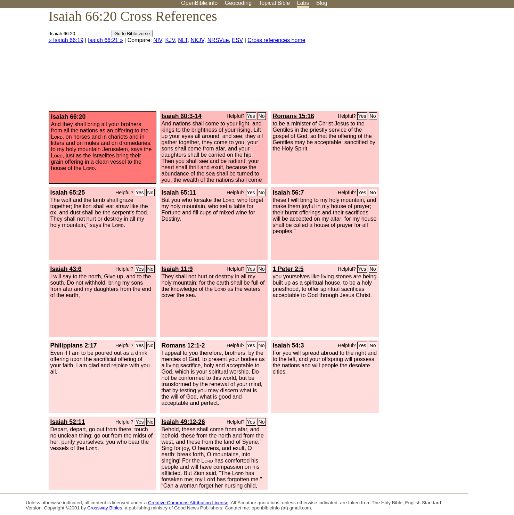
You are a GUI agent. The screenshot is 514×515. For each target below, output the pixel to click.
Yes (251, 116)
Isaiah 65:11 (179, 192)
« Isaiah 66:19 (66, 40)
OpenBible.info (199, 3)
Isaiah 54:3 (288, 345)
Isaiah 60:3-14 (182, 116)
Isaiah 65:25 (67, 192)
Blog (321, 3)
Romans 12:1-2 (183, 345)
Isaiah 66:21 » (105, 40)
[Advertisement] (444, 62)
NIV (157, 40)
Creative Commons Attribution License (188, 502)
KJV (170, 40)
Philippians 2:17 (73, 345)
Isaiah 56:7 (288, 192)
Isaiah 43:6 (66, 268)
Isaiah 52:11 (67, 421)
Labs (303, 3)
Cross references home (276, 40)
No (262, 116)
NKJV (197, 40)
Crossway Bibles (104, 507)
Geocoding (238, 3)
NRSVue (218, 40)
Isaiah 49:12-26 (183, 421)
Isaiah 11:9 (177, 268)
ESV (237, 40)
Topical (274, 3)
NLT (182, 40)
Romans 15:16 (293, 116)
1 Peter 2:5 (288, 268)
